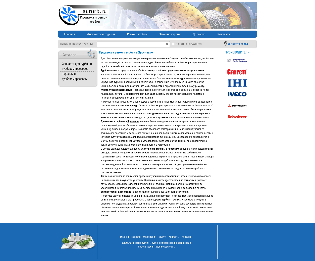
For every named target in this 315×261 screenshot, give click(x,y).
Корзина (186, 236)
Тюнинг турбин (170, 34)
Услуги (162, 236)
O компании (149, 236)
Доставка (199, 34)
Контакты (224, 34)
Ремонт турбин (137, 34)
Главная (69, 34)
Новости (136, 236)
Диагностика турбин (101, 34)
